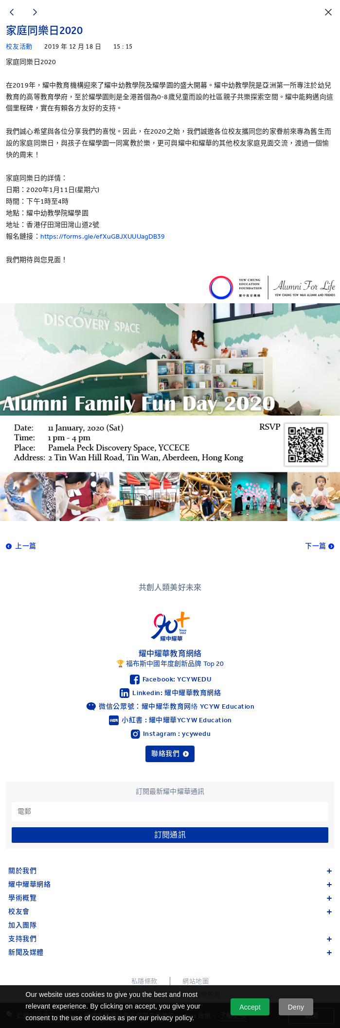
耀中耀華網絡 (170, 884)
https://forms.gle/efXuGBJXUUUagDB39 (102, 236)
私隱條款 (144, 981)
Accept (250, 1007)
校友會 (170, 911)
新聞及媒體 (170, 952)
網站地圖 (195, 981)
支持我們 (170, 939)
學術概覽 (170, 898)
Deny (296, 1007)
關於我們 (170, 871)
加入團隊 (22, 925)
